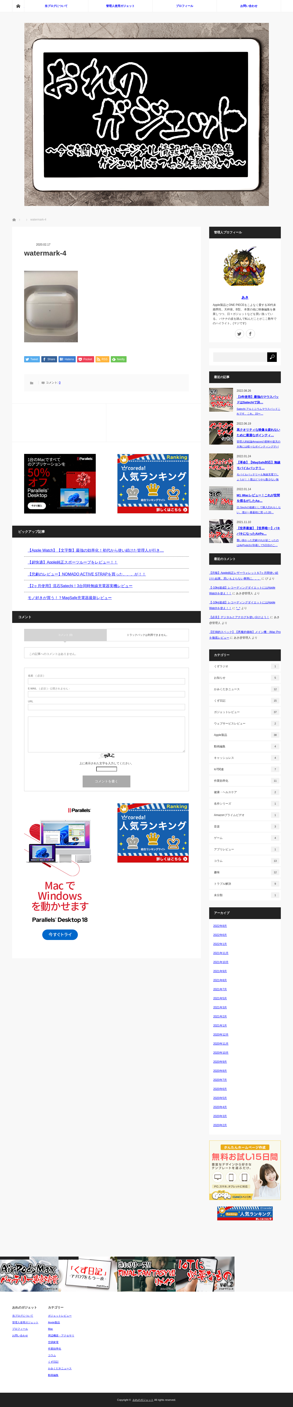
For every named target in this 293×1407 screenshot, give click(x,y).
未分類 (246, 895)
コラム (246, 861)
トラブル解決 (246, 884)
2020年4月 (220, 1107)
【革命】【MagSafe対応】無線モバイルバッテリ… (258, 465)
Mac (50, 1328)
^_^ (238, 608)
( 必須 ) (36, 676)
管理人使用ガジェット (120, 6)
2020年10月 (221, 1052)
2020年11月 (221, 1043)
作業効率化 (246, 781)
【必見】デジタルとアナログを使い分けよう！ (239, 617)
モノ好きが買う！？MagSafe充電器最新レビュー (70, 598)
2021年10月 (221, 962)
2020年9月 (220, 1061)
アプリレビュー (246, 849)
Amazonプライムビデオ (246, 815)
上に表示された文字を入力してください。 (106, 763)
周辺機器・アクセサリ (61, 1335)
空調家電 (53, 1342)
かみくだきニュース (246, 689)
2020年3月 (220, 1116)
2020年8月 (220, 1071)
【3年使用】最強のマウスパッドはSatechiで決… (258, 399)
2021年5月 (220, 998)
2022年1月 (220, 944)
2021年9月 (220, 971)
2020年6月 (220, 1089)
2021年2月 (220, 1016)
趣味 (246, 872)
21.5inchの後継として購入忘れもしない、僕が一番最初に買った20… (259, 510)
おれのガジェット (143, 1399)
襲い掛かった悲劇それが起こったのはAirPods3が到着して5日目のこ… (258, 543)
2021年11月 (221, 953)
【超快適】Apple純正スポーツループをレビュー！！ (73, 562)
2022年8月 (220, 926)
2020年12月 (221, 1034)
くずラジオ (246, 666)
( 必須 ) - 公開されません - (49, 689)
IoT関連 (246, 769)
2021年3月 (220, 1007)
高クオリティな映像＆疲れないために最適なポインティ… (258, 432)
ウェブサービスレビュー (246, 723)
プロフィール (184, 6)
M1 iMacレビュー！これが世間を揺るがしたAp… (258, 498)
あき (245, 297)
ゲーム (246, 838)
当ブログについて (56, 6)
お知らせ (246, 678)
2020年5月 (220, 1098)
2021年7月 (220, 989)
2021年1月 (220, 1025)
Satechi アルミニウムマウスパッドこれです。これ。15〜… (258, 411)
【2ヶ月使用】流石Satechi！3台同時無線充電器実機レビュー (80, 586)
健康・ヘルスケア (246, 792)
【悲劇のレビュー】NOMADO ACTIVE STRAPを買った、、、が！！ (87, 574)
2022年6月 (220, 935)
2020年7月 (220, 1080)
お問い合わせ (248, 6)
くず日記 (246, 701)
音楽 (246, 826)
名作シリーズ (246, 803)
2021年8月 (220, 980)
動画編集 (246, 746)
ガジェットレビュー (246, 712)
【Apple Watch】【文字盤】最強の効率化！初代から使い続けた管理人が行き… (96, 551)
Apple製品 (246, 735)
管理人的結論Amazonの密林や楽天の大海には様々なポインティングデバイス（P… (258, 446)
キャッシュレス (246, 758)
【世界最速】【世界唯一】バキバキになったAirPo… (258, 530)
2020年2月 (220, 1125)
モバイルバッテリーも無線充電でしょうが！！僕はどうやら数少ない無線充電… (258, 479)
